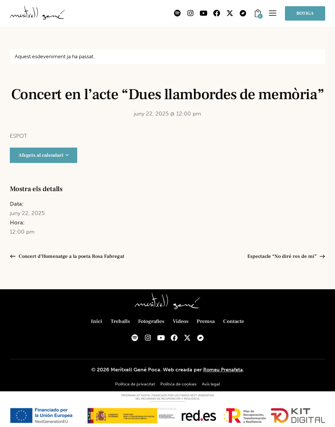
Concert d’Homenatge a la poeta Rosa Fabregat (72, 256)
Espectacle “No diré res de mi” (281, 256)
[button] (272, 13)
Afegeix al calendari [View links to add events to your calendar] (40, 155)
